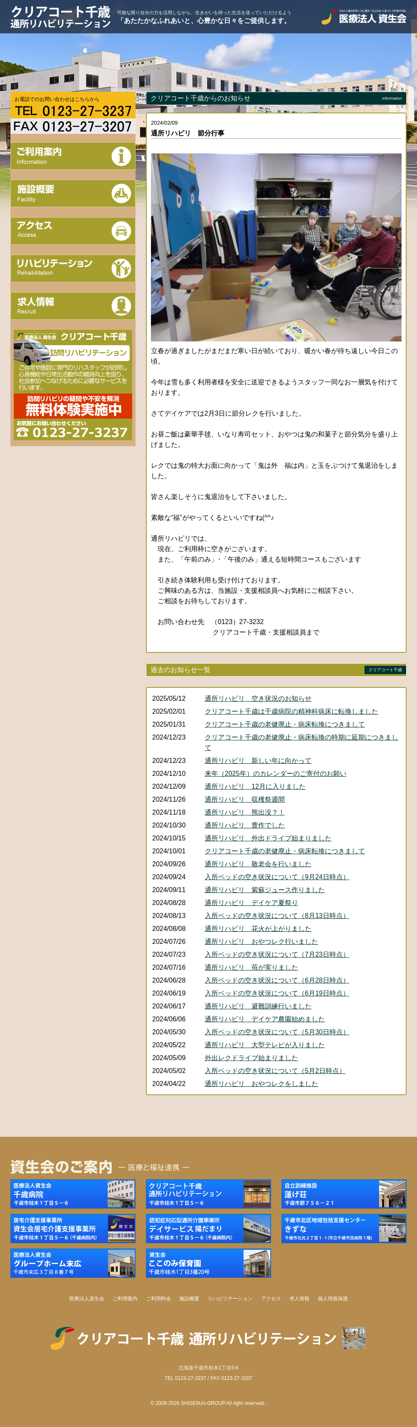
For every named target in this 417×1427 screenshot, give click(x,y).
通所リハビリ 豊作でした (245, 825)
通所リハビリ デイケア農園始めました (265, 1019)
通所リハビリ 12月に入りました (255, 786)
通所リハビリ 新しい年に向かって (258, 760)
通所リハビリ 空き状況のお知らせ (258, 698)
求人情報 (299, 1299)
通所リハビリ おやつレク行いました (261, 941)
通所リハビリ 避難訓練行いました (258, 1006)
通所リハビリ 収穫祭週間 (245, 799)
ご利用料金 (158, 1299)
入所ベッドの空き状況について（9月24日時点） (277, 876)
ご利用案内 (125, 1299)
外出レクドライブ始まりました (251, 1057)
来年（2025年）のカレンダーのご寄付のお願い (276, 773)
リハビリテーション (230, 1299)
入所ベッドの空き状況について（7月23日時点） (277, 954)
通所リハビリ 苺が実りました (251, 967)
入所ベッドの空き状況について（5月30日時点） (277, 1032)
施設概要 (189, 1299)
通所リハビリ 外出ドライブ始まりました (268, 838)
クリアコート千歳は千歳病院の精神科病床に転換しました (291, 711)
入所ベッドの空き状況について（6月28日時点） (277, 980)
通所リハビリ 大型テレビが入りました (265, 1044)
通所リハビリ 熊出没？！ (245, 812)
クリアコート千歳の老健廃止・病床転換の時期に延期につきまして (301, 742)
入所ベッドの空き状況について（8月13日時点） (277, 915)
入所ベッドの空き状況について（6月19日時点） (277, 993)
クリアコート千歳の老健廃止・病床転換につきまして (285, 724)
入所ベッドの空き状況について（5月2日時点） (275, 1070)
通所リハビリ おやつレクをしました (261, 1083)
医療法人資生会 (86, 1299)
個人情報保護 (333, 1299)
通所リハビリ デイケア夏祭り (251, 902)
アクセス (271, 1299)
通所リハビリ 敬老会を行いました (258, 864)
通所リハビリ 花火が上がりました (258, 928)
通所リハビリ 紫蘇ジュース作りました (265, 889)
